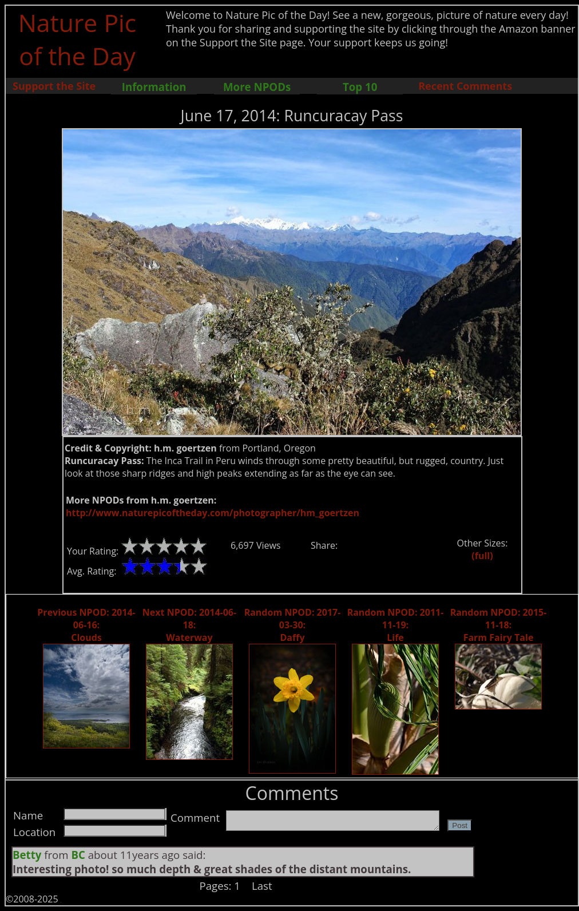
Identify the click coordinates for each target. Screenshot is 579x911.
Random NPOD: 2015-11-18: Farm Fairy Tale (498, 625)
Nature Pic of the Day (77, 39)
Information (154, 87)
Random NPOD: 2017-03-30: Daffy (292, 625)
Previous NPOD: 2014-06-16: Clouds (86, 625)
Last (262, 885)
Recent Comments (465, 86)
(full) (482, 555)
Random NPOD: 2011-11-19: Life (395, 625)
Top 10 (360, 87)
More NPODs (257, 87)
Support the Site (54, 86)
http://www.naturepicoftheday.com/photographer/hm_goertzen (212, 512)
